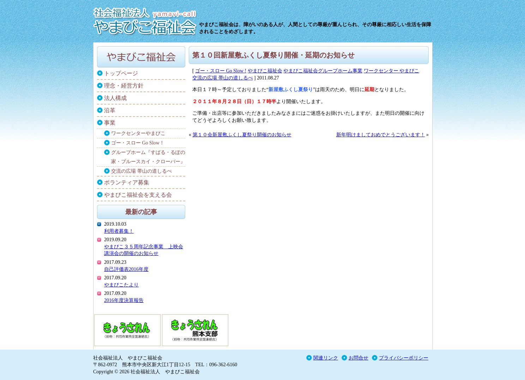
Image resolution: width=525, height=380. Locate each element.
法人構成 (115, 98)
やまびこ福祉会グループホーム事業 (322, 70)
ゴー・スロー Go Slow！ (137, 143)
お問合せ (358, 358)
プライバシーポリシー (403, 358)
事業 (109, 123)
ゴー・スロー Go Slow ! (220, 70)
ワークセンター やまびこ (392, 70)
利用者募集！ (119, 231)
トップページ (121, 73)
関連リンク (325, 358)
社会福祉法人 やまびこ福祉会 (146, 19)
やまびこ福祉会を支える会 (138, 195)
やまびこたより (121, 284)
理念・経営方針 (124, 86)
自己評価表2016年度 (126, 269)
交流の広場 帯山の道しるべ (222, 78)
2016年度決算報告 (124, 300)
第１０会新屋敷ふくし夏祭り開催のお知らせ (242, 134)
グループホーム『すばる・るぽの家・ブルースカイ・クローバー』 (148, 157)
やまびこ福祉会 (265, 70)
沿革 (109, 110)
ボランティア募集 (126, 182)
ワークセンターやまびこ (138, 133)
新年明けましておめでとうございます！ (380, 134)
